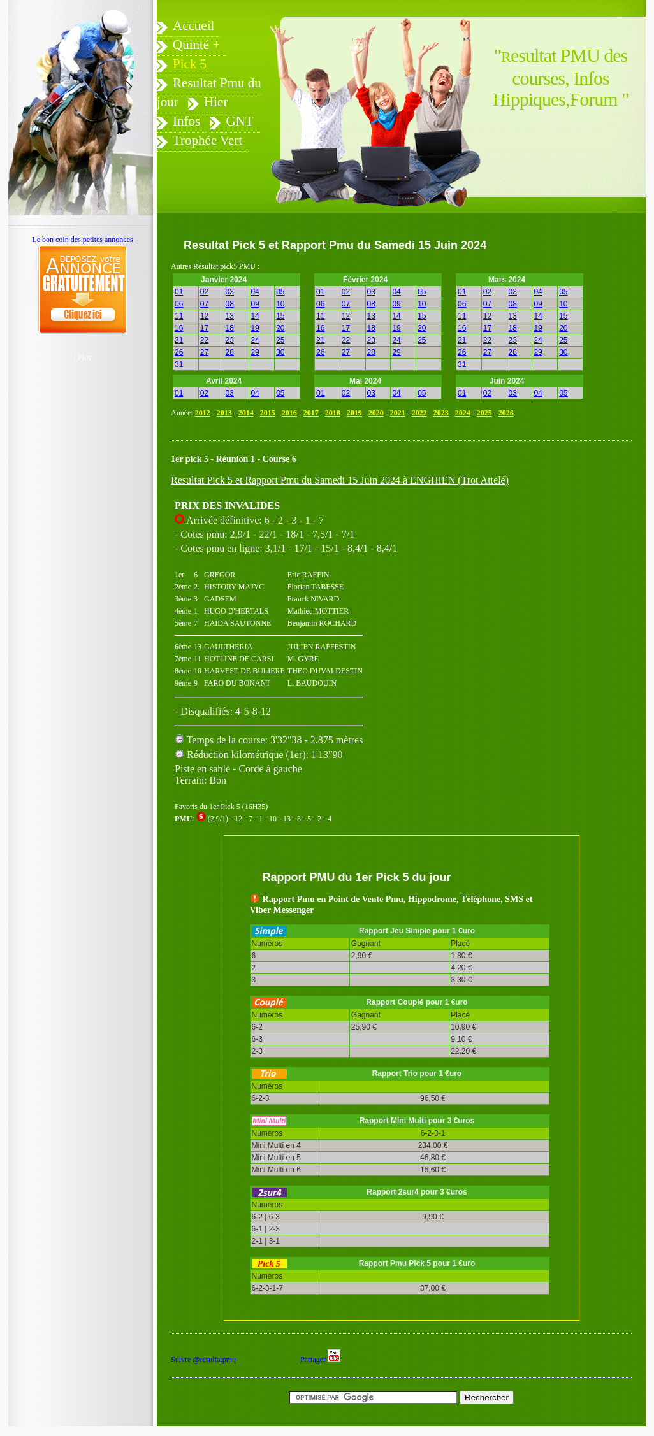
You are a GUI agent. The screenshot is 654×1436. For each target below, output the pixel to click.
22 (204, 340)
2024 (462, 412)
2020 (376, 412)
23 (230, 340)
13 (230, 316)
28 (230, 352)
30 (280, 352)
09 (255, 303)
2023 (441, 412)
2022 (419, 412)
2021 (397, 412)
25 (280, 340)
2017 (311, 412)
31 (179, 364)
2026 (506, 412)
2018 (332, 412)
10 (280, 303)
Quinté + (196, 44)
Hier (216, 102)
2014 (246, 412)
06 (179, 303)
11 (179, 316)
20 (280, 328)
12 (204, 316)
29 (255, 352)
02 (204, 291)
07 (204, 303)
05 (280, 291)
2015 (267, 412)
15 (280, 316)
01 (179, 291)
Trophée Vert (207, 140)
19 (255, 328)
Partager (313, 1359)
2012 (202, 412)
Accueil (193, 25)
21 (179, 340)
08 (230, 303)
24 (255, 340)
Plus (84, 357)
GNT (239, 121)
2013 (224, 412)
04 (255, 291)
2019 (354, 412)
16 (179, 328)
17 (204, 328)
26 (179, 352)
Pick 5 (190, 63)
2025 (484, 412)
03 (230, 291)
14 (255, 316)
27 (204, 352)
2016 (289, 412)
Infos (186, 121)
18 (230, 328)
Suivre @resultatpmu (203, 1359)
